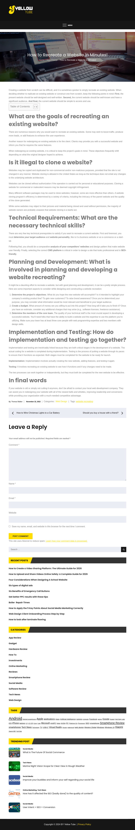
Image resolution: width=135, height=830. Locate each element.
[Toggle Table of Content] (34, 107)
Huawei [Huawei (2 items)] (112, 719)
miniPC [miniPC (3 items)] (53, 723)
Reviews (13, 671)
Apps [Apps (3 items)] (57, 719)
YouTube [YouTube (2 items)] (19, 731)
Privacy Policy (84, 824)
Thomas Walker (17, 401)
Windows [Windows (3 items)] (100, 727)
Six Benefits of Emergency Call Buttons (29, 591)
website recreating (84, 401)
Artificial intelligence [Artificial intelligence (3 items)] (68, 719)
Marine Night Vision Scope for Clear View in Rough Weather (54, 766)
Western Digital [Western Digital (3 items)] (90, 727)
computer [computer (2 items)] (86, 719)
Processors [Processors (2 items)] (81, 723)
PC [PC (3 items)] (67, 723)
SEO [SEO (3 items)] (87, 723)
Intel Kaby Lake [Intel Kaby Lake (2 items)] (120, 719)
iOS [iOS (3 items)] (10, 723)
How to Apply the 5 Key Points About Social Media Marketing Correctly (46, 608)
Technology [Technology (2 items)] (35, 727)
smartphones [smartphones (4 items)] (15, 727)
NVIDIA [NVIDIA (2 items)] (63, 723)
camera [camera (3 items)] (79, 719)
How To (12, 654)
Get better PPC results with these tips (28, 596)
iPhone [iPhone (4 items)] (15, 723)
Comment (14, 445)
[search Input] (67, 549)
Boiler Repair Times (19, 602)
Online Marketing (18, 666)
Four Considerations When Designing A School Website (38, 579)
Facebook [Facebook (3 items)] (93, 719)
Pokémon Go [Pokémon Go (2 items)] (73, 723)
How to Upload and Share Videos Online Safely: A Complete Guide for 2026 (48, 574)
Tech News (14, 694)
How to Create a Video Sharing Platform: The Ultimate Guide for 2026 (45, 568)
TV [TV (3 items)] (41, 727)
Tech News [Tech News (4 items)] (26, 727)
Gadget (13, 643)
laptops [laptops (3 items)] (22, 723)
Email (12, 498)
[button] (67, 95)
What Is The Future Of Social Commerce (43, 752)
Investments (15, 660)
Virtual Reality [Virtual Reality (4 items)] (55, 727)
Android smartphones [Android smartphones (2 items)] (29, 719)
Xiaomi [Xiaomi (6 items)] (119, 727)
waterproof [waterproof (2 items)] (71, 727)
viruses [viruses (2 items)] (64, 727)
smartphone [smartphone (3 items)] (94, 723)
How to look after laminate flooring (27, 619)
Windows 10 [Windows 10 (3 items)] (110, 727)
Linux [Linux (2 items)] (35, 723)
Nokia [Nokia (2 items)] (58, 723)
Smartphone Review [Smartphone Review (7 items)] (112, 722)
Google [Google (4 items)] (106, 719)
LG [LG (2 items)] (27, 723)
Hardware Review (18, 649)
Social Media (15, 683)
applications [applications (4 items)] (49, 719)
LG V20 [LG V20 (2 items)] (30, 723)
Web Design (61, 401)
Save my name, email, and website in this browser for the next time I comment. (48, 526)
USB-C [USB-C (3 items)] (45, 727)
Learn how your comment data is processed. (66, 541)
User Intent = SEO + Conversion (39, 807)
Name (12, 484)
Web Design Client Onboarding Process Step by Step (36, 613)
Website (12, 513)
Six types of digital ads (21, 585)
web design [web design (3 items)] (79, 727)
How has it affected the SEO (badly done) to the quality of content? (58, 793)
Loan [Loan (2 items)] (39, 723)
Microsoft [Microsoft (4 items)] (45, 723)
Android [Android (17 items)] (15, 718)
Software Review (17, 688)
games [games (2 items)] (100, 719)
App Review (15, 637)
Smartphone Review (19, 677)
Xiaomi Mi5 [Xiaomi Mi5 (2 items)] (12, 731)
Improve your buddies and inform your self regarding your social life (58, 779)
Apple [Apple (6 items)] (40, 718)
